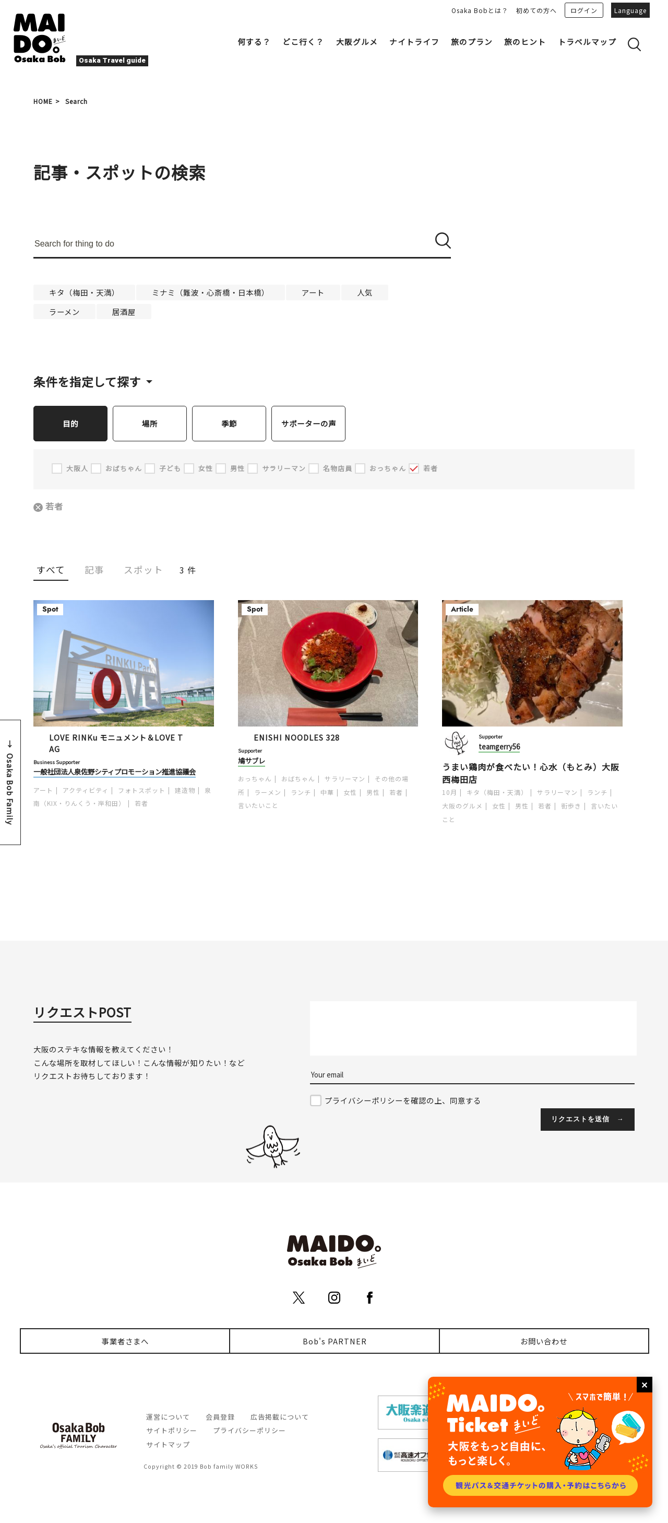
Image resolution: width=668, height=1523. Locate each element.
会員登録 (220, 1417)
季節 (229, 423)
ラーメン (64, 311)
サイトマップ (168, 1445)
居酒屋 (124, 311)
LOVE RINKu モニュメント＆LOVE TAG (116, 743)
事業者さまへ (125, 1341)
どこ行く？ (303, 41)
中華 (327, 792)
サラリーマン (345, 779)
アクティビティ (86, 790)
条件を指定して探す (87, 381)
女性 (350, 792)
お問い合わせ (543, 1341)
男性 (373, 792)
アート (313, 292)
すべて (51, 570)
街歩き (571, 806)
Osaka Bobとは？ (479, 10)
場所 (150, 423)
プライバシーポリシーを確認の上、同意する (403, 1100)
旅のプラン (472, 41)
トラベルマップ (587, 41)
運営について (168, 1417)
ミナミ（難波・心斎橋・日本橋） (210, 292)
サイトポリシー (171, 1431)
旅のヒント (525, 41)
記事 (94, 570)
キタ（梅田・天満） (84, 292)
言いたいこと (258, 805)
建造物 (185, 790)
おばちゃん (298, 779)
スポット (143, 570)
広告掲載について (279, 1417)
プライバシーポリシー (249, 1431)
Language (630, 10)
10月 (449, 792)
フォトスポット (141, 790)
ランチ (301, 792)
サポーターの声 (308, 423)
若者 (55, 506)
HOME (43, 101)
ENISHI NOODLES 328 (297, 737)
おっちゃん (255, 779)
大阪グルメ (357, 41)
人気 (365, 292)
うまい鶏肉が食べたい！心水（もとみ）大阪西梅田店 (530, 773)
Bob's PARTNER (335, 1341)
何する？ (254, 41)
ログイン (584, 10)
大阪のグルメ (462, 806)
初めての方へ (536, 10)
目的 (70, 423)
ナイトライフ (414, 41)
